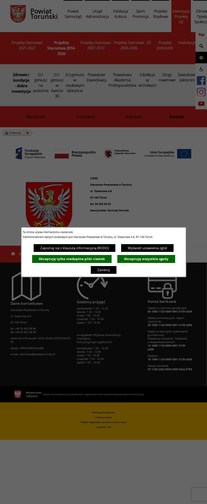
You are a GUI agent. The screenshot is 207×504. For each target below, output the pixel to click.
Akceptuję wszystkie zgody (146, 259)
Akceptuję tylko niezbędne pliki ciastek (72, 259)
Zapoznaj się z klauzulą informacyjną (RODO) (74, 248)
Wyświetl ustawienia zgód (147, 248)
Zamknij (103, 270)
